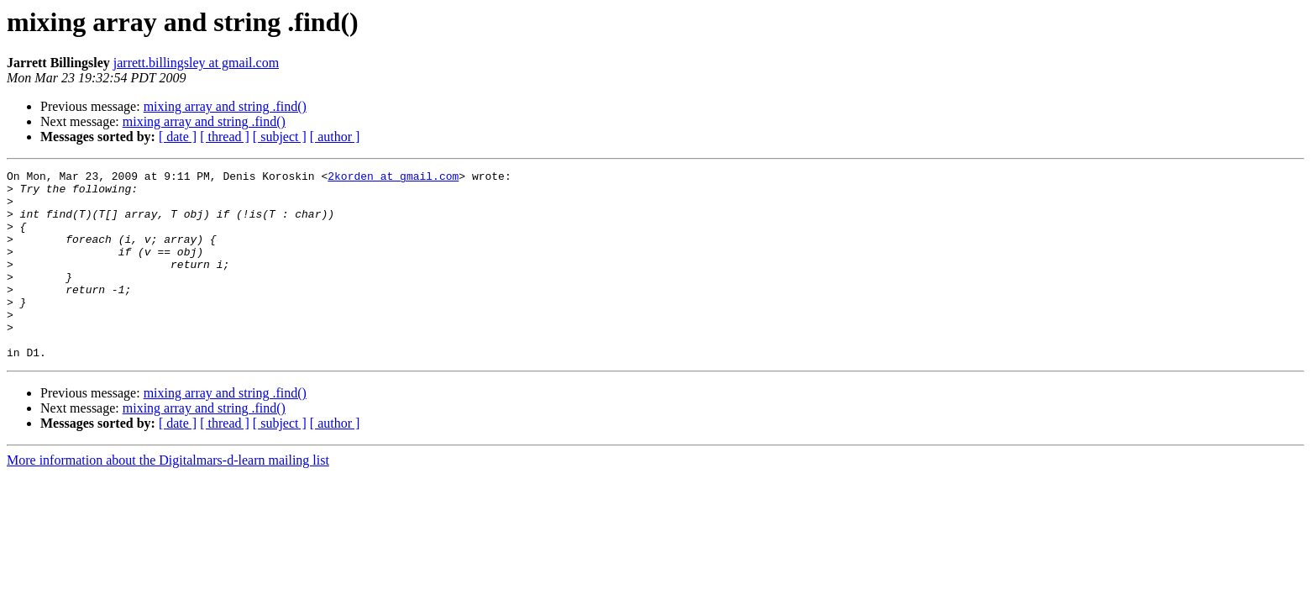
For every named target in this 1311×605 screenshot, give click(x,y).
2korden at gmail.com (393, 178)
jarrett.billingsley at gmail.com (196, 62)
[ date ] (178, 136)
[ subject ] (280, 136)
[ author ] (335, 136)
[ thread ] (224, 136)
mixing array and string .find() (225, 106)
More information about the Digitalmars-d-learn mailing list (168, 498)
